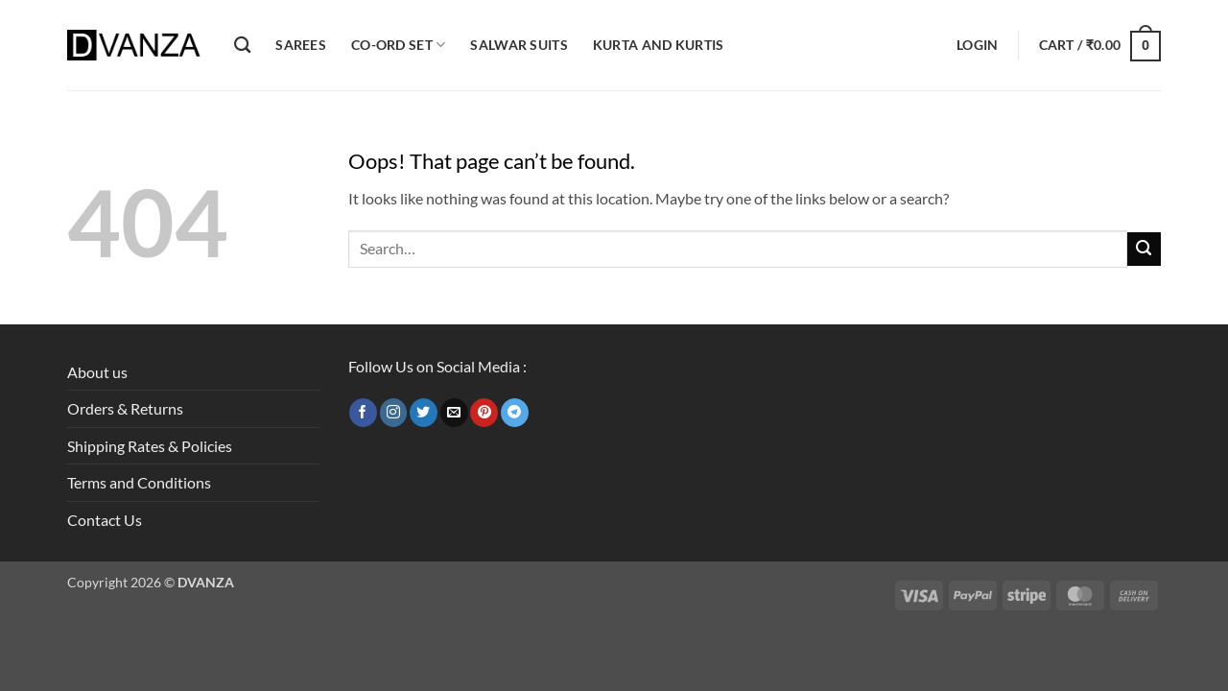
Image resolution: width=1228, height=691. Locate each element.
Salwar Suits (518, 44)
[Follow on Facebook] (363, 412)
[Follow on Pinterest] (484, 412)
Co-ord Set (398, 45)
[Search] (242, 45)
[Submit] (1144, 249)
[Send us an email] (454, 412)
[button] (977, 45)
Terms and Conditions (139, 482)
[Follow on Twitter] (423, 412)
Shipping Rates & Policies (149, 446)
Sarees (300, 44)
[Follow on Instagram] (394, 412)
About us (97, 372)
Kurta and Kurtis (658, 44)
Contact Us (104, 520)
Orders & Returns (125, 408)
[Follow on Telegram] (515, 412)
